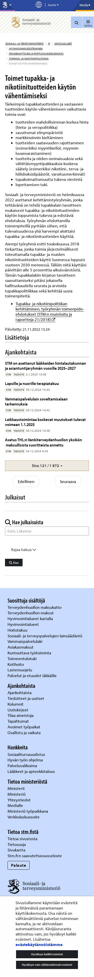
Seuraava (68, 481)
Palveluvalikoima (22, 765)
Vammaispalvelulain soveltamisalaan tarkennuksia (36, 401)
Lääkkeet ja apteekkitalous (31, 771)
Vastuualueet (63, 43)
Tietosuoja (17, 844)
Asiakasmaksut (21, 647)
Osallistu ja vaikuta (24, 732)
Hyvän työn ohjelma (25, 759)
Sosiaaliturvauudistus (26, 754)
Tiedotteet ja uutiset (26, 698)
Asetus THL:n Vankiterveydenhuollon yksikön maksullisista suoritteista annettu (43, 442)
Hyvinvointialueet (24, 624)
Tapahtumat (18, 721)
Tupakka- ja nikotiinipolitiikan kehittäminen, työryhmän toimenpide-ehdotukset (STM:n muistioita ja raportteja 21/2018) (50, 311)
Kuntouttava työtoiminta (29, 652)
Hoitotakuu (18, 630)
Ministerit (17, 788)
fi (49, 43)
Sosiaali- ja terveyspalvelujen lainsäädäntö (45, 635)
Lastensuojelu (20, 669)
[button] (47, 465)
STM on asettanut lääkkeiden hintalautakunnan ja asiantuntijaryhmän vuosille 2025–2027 (45, 365)
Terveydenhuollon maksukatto (35, 607)
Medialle (16, 805)
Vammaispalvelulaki (25, 641)
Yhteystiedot (20, 799)
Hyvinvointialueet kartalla (31, 618)
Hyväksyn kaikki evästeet (47, 954)
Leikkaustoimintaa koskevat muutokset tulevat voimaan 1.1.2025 (45, 422)
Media (84, 5)
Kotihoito (16, 664)
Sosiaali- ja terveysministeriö (24, 43)
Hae (14, 563)
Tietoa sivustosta (22, 838)
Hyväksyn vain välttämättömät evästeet (47, 964)
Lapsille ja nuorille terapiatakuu (32, 383)
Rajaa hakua (23, 549)
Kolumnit (16, 704)
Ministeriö (17, 794)
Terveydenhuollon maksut (31, 612)
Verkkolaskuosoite (24, 816)
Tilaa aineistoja (21, 715)
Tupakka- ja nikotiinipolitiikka (29, 58)
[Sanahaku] (47, 531)
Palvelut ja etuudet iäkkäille (32, 675)
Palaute (18, 865)
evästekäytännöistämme (39, 944)
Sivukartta (16, 849)
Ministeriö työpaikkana (28, 811)
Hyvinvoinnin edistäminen (26, 48)
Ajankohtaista (20, 692)
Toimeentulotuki (23, 658)
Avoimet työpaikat (24, 726)
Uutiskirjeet (18, 709)
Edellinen (26, 481)
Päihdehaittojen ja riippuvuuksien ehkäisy (36, 53)
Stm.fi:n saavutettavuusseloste (35, 855)
